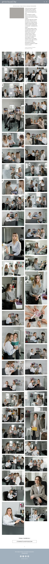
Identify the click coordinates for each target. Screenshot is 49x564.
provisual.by (9, 2)
